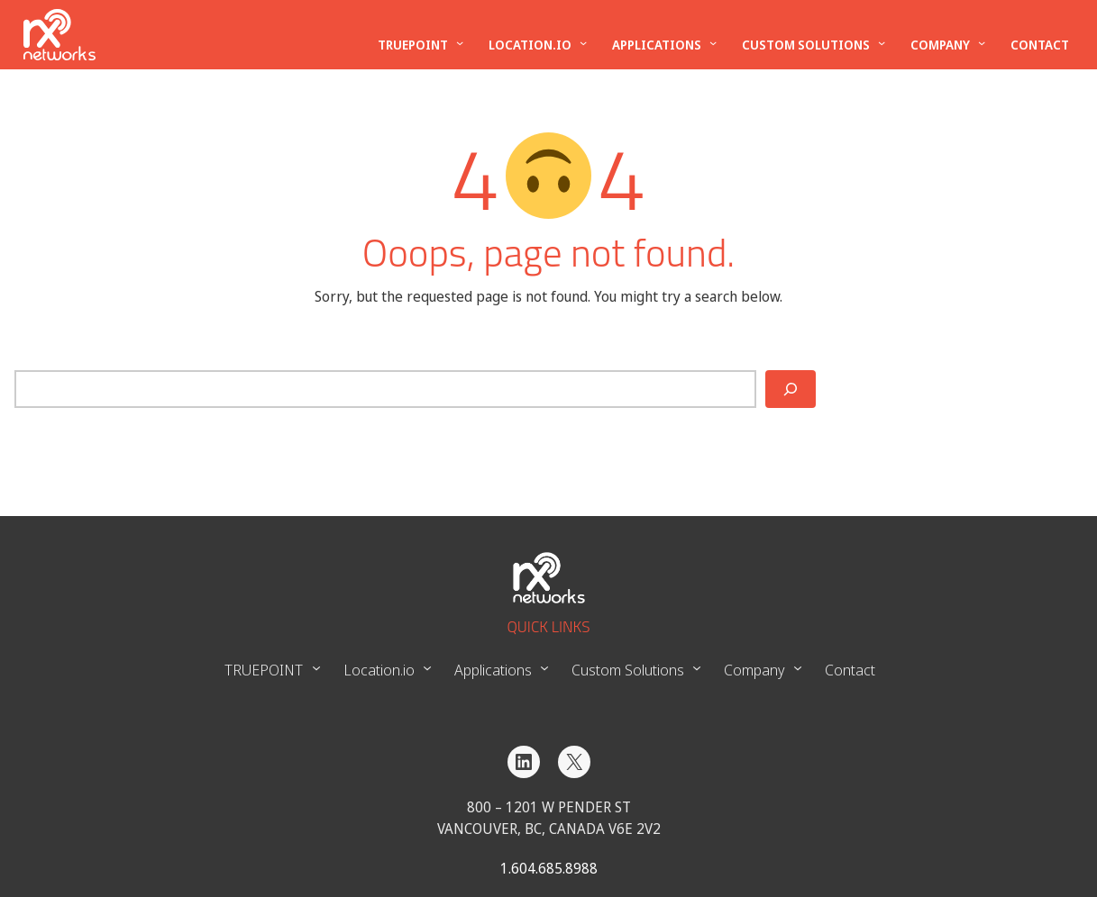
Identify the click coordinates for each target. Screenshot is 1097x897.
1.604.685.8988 (549, 868)
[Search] (790, 389)
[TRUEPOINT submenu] (459, 42)
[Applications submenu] (713, 42)
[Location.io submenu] (583, 42)
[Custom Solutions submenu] (881, 42)
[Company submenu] (981, 42)
